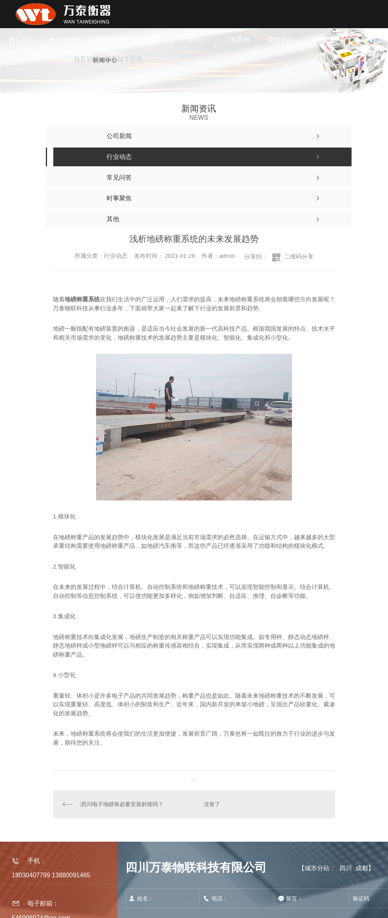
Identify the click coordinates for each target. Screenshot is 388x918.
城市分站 (317, 868)
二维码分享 (299, 256)
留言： (311, 898)
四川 (345, 868)
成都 (361, 868)
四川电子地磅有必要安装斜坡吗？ (122, 804)
